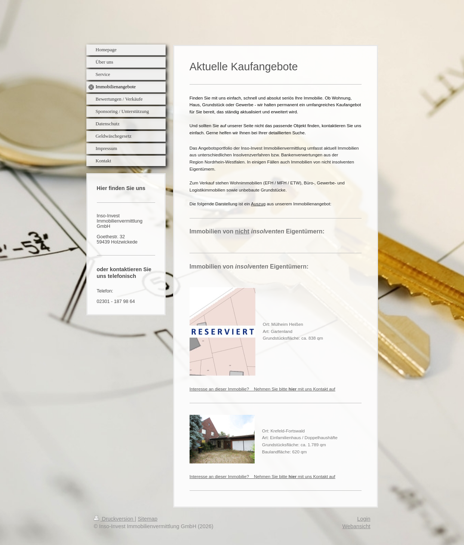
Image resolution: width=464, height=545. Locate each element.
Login (363, 519)
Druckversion (114, 519)
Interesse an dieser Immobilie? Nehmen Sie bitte (262, 388)
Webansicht (356, 526)
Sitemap (147, 519)
